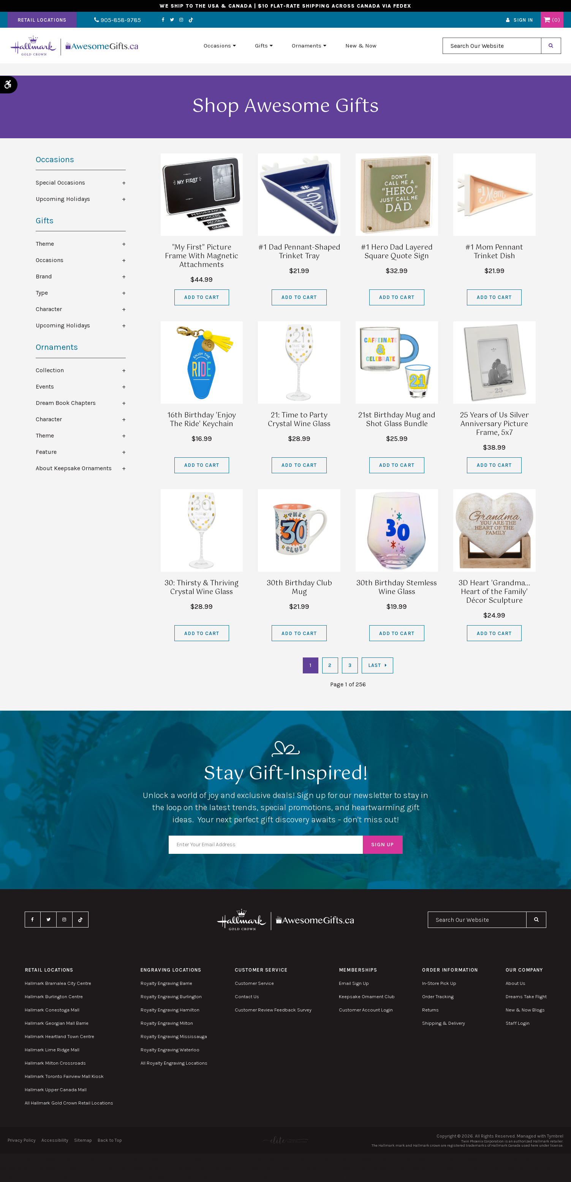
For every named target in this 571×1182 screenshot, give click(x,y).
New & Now (360, 53)
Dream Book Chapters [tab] (66, 402)
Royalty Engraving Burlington (171, 996)
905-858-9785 (109, 24)
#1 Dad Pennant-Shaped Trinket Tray (299, 252)
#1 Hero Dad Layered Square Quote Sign (397, 252)
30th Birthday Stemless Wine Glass (396, 588)
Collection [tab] (50, 370)
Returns (430, 1010)
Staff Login (518, 1023)
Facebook (146, 24)
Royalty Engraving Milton (167, 1023)
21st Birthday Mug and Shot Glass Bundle (396, 420)
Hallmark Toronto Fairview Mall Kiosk (64, 1076)
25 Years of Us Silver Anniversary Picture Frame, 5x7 (494, 424)
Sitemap (83, 1140)
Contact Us (247, 996)
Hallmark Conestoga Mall (52, 1010)
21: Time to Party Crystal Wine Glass (299, 420)
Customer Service (254, 983)
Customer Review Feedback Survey (273, 1010)
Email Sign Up (354, 983)
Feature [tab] (46, 451)
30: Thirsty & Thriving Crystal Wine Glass (201, 588)
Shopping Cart (547, 24)
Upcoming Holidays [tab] (63, 198)
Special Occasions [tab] (60, 182)
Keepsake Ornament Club (367, 996)
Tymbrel (555, 1136)
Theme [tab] (45, 243)
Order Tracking (438, 996)
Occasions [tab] (49, 260)
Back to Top (110, 1140)
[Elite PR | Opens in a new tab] (285, 1140)
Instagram (164, 24)
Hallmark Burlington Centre (54, 996)
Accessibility (54, 1140)
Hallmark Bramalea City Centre (58, 983)
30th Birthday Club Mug (299, 588)
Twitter (155, 24)
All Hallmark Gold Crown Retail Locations (69, 1103)
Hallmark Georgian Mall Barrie (57, 1023)
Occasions (217, 53)
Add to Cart (201, 297)
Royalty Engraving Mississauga (174, 1036)
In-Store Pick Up (439, 983)
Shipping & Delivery (443, 1023)
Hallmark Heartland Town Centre (59, 1036)
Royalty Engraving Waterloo (170, 1049)
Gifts (261, 53)
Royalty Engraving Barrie (166, 983)
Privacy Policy (22, 1140)
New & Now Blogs (525, 1010)
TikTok (174, 24)
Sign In (523, 24)
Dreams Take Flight (526, 996)
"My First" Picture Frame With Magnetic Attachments (201, 256)
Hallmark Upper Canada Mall (56, 1089)
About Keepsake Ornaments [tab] (74, 468)
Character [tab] (49, 309)
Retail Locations (41, 24)
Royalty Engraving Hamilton (170, 1010)
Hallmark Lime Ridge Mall (52, 1049)
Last (374, 665)
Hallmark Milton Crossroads (55, 1063)
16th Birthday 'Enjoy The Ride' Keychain (201, 420)
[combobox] (492, 54)
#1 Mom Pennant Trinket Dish (494, 252)
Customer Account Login (366, 1010)
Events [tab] (45, 386)
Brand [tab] (44, 276)
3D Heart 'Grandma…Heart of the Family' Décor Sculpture (494, 592)
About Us (515, 983)
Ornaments (306, 53)
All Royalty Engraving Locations (174, 1063)
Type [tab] (42, 292)
